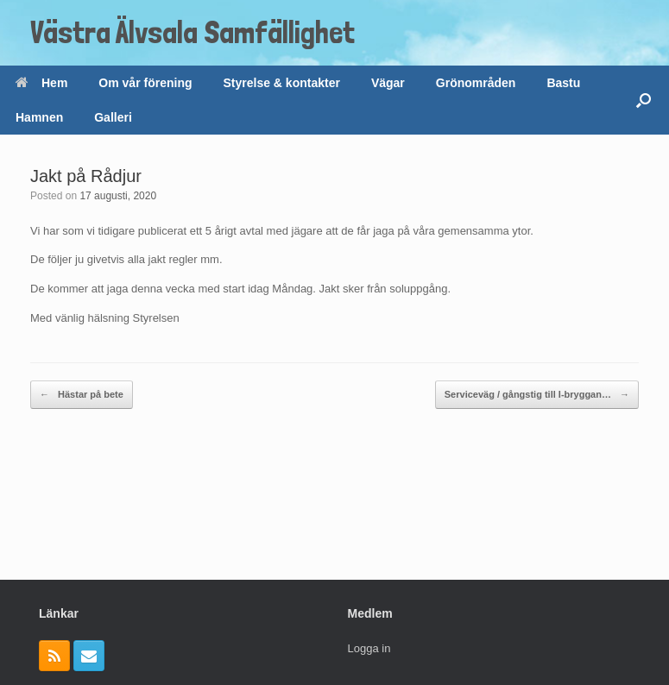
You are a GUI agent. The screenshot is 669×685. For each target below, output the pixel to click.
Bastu (563, 83)
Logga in (369, 648)
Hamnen (39, 117)
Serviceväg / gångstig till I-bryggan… (537, 395)
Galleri (113, 117)
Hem (41, 83)
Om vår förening (145, 83)
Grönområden (476, 83)
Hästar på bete (81, 395)
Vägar (388, 83)
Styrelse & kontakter (282, 83)
